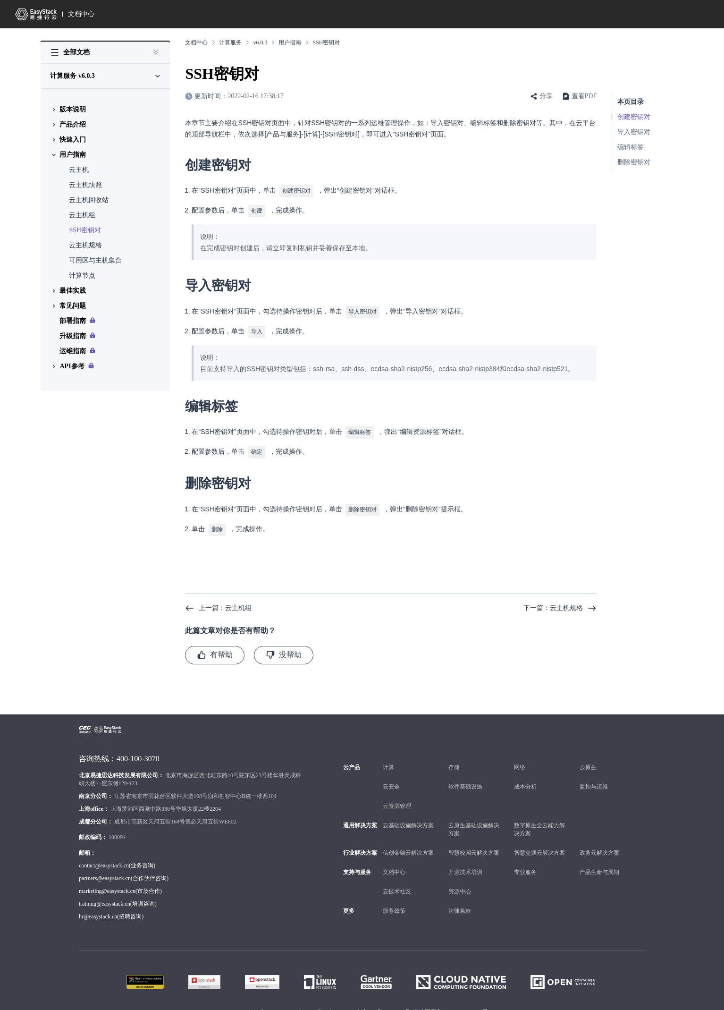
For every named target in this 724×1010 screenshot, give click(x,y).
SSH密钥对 (85, 230)
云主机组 (82, 215)
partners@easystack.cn (105, 870)
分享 (546, 96)
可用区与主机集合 (95, 260)
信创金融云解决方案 (408, 845)
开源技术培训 (465, 864)
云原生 (588, 759)
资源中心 (459, 884)
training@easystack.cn (104, 896)
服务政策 (394, 903)
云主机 (79, 169)
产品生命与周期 (599, 864)
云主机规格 (85, 245)
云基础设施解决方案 (408, 818)
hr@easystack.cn (98, 909)
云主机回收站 (89, 200)
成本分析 (525, 779)
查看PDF (584, 96)
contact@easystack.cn (104, 858)
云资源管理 (397, 798)
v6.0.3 (260, 42)
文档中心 (81, 13)
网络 (519, 759)
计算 (388, 759)
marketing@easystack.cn (107, 883)
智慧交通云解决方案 (539, 845)
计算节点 (82, 275)
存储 (454, 759)
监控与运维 (594, 779)
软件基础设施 (465, 779)
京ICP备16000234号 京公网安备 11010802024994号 (425, 1004)
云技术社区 (397, 884)
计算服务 (230, 42)
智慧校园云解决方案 (473, 845)
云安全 (391, 779)
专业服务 (525, 864)
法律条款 (459, 903)
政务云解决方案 (599, 845)
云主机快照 (85, 184)
